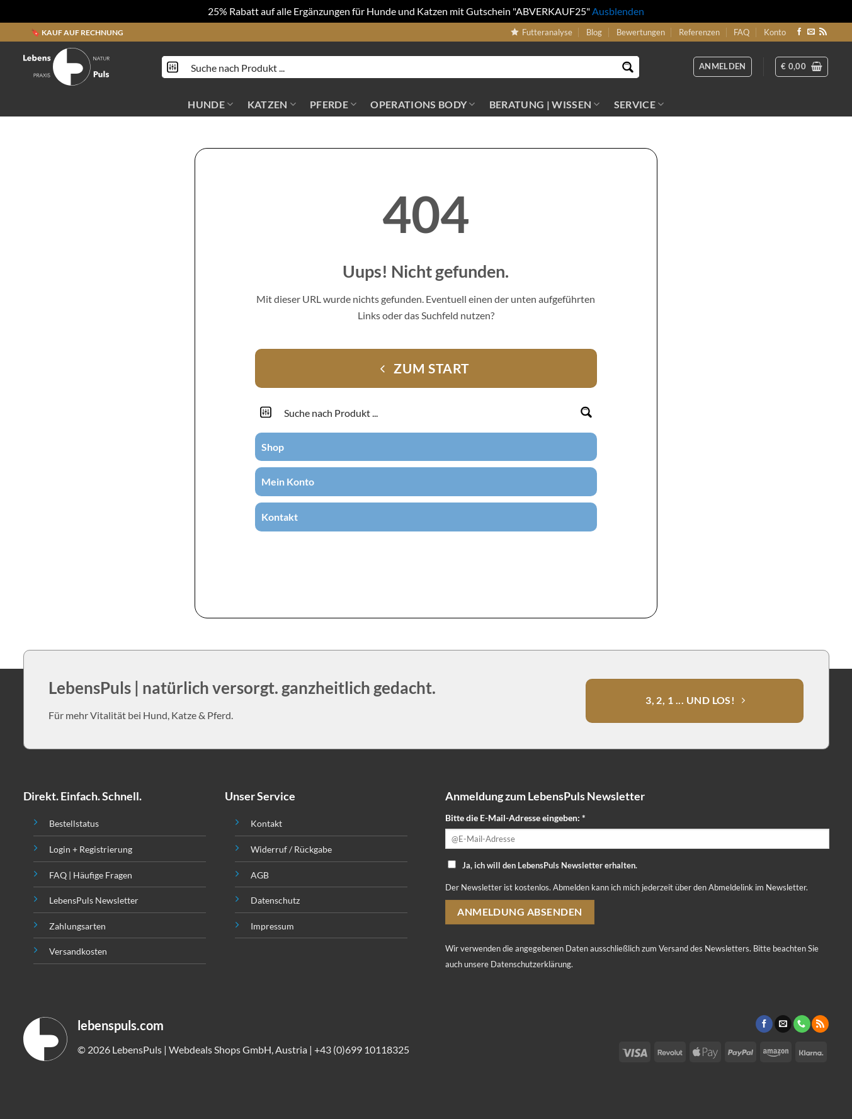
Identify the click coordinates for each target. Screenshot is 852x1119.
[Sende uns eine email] (811, 32)
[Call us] (441, 553)
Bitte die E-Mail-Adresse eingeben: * (515, 817)
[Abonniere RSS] (823, 32)
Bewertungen (640, 32)
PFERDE (333, 104)
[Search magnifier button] (628, 67)
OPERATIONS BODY (422, 104)
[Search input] (401, 67)
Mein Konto (287, 481)
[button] (801, 67)
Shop (272, 447)
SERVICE (639, 104)
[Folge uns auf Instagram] (411, 553)
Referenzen (699, 32)
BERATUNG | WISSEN (544, 104)
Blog (594, 32)
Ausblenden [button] (618, 11)
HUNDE (210, 104)
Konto (775, 32)
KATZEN (271, 104)
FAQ (741, 32)
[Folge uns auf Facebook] (799, 32)
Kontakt (279, 517)
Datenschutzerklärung (531, 964)
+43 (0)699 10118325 (361, 1049)
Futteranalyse (541, 32)
